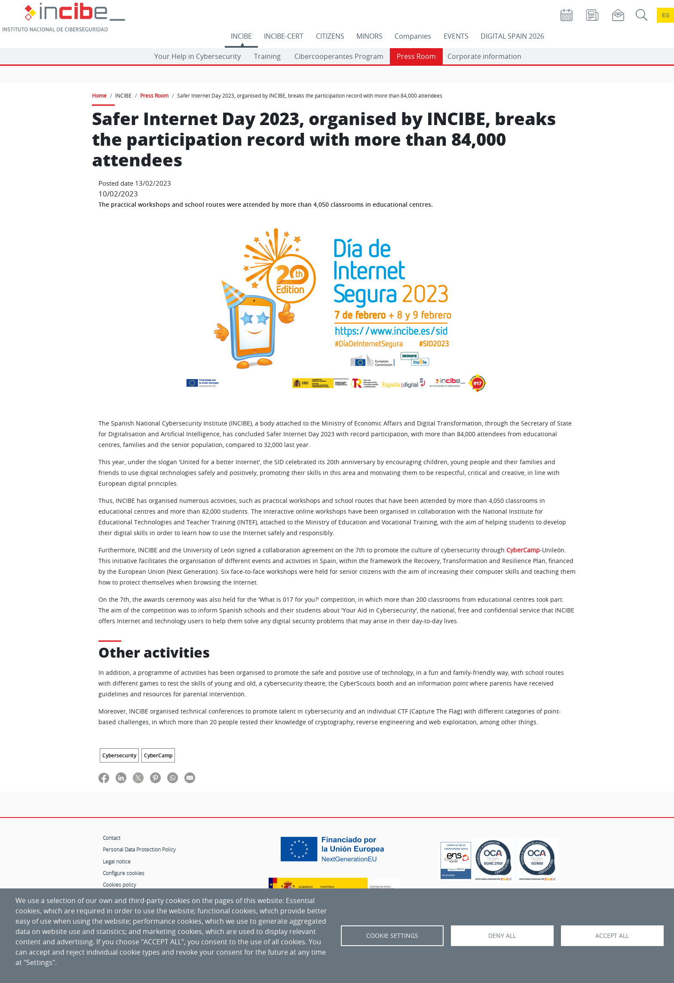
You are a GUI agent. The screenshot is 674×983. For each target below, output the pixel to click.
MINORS (369, 36)
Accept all (612, 936)
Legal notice (117, 861)
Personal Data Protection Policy (139, 849)
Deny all (502, 936)
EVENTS (456, 36)
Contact (111, 837)
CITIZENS (330, 36)
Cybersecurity (119, 755)
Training (267, 56)
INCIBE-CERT (283, 36)
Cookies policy (119, 884)
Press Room (416, 56)
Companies (413, 36)
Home (99, 95)
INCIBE (241, 36)
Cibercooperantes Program (338, 56)
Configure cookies (123, 873)
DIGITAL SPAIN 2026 (512, 36)
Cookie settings (392, 936)
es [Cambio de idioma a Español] (666, 15)
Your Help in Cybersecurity (197, 56)
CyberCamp (523, 550)
